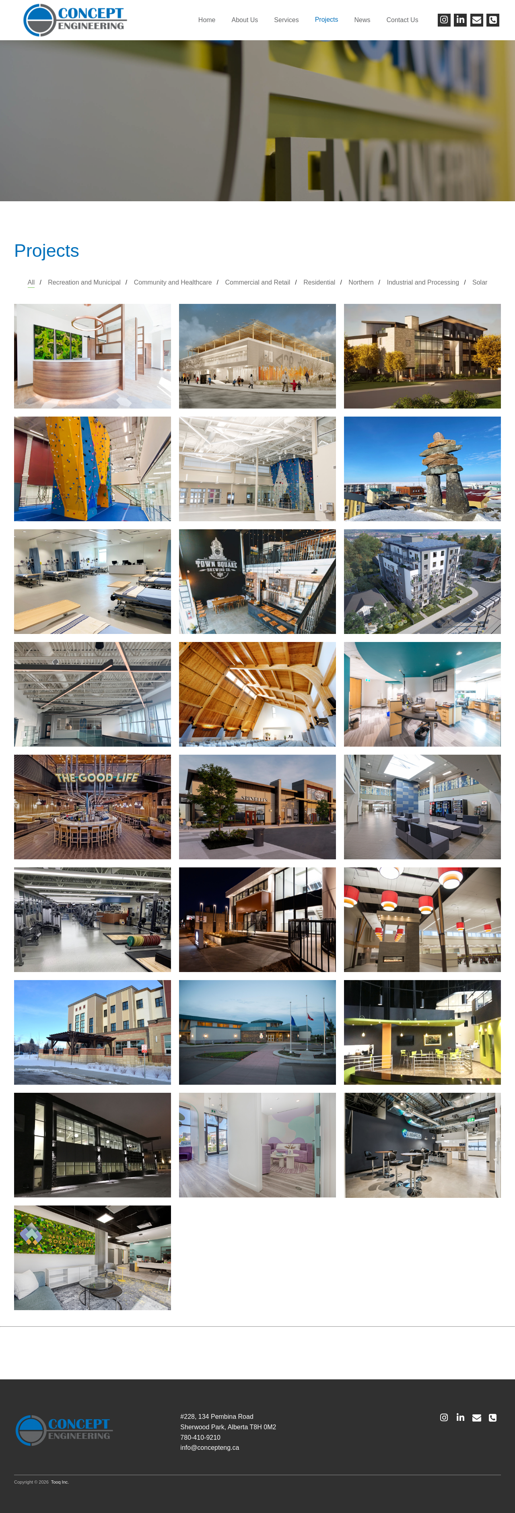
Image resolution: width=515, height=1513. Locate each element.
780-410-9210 (200, 1437)
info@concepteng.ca (209, 1447)
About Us (245, 20)
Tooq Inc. (60, 1482)
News (362, 20)
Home (207, 20)
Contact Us (402, 20)
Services (286, 20)
